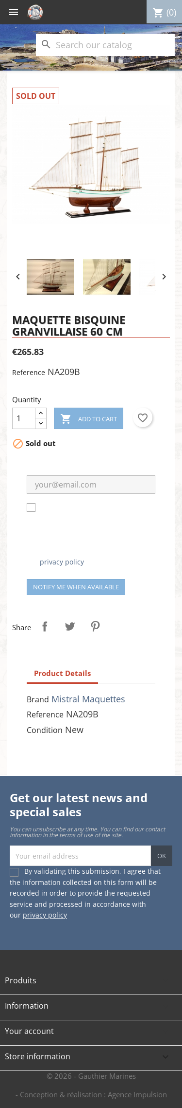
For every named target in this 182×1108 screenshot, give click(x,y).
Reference (28, 372)
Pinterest (95, 626)
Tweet (70, 626)
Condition (45, 730)
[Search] (105, 45)
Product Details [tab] (62, 673)
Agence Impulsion (137, 1094)
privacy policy (62, 561)
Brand (38, 699)
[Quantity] (23, 418)
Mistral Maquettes (88, 699)
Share (44, 626)
